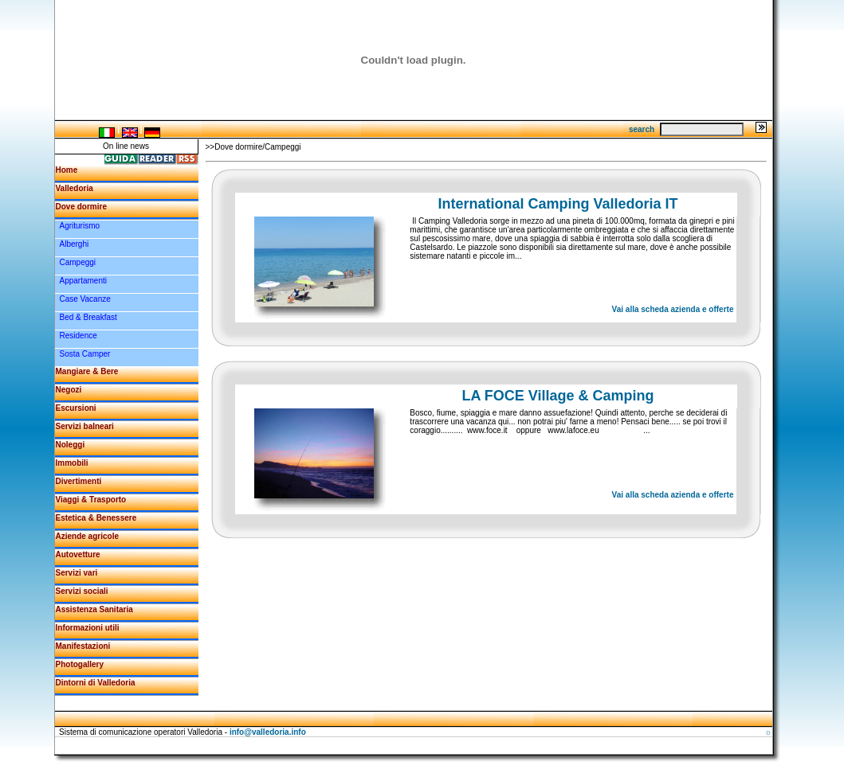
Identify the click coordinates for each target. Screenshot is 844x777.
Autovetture (78, 554)
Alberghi (74, 244)
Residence (78, 335)
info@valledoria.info (268, 732)
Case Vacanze (85, 299)
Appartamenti (83, 280)
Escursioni (76, 408)
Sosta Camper (85, 353)
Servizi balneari (85, 426)
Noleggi (70, 444)
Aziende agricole (87, 536)
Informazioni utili (88, 627)
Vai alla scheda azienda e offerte (673, 309)
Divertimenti (79, 481)
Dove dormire (81, 206)
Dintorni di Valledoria (95, 682)
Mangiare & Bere (87, 371)
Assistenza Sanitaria (94, 609)
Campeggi (78, 262)
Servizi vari (77, 572)
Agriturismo (80, 225)
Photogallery (80, 664)
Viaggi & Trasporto (91, 499)
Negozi (69, 389)
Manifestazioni (83, 646)
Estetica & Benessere (96, 517)
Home (67, 170)
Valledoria (74, 188)
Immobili (72, 463)
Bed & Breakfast (88, 317)
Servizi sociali (82, 591)
